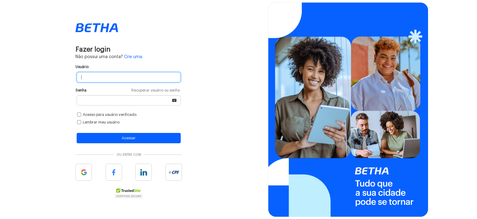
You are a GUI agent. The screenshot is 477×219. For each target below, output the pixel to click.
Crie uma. (133, 57)
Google (83, 172)
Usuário (82, 67)
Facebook (114, 172)
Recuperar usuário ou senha (155, 90)
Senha (127, 90)
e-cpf (173, 172)
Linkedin (143, 172)
